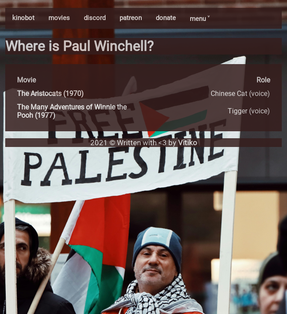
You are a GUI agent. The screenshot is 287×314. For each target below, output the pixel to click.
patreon (131, 18)
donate (166, 18)
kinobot (23, 18)
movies (59, 18)
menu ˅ (199, 19)
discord (95, 18)
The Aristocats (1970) (50, 93)
